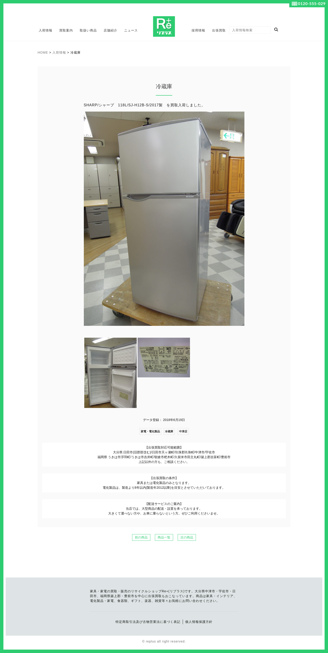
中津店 (183, 431)
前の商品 (141, 537)
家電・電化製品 (150, 431)
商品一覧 (164, 537)
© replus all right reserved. (164, 641)
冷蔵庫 (169, 431)
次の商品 (186, 537)
